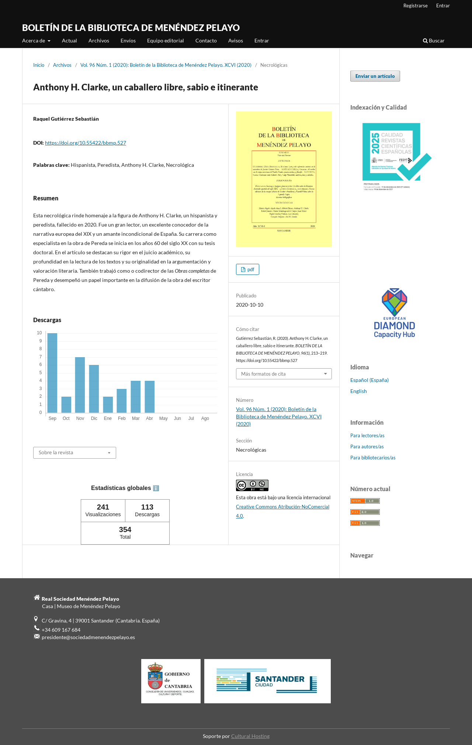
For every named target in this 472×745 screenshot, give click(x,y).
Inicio (38, 65)
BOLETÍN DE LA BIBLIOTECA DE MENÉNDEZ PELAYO (131, 27)
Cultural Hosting (250, 736)
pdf (250, 269)
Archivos (98, 40)
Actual (69, 40)
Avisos (235, 40)
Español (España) (369, 380)
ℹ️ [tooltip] (156, 488)
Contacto (206, 40)
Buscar (434, 40)
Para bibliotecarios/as (373, 458)
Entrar (261, 40)
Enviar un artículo (375, 76)
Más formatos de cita (263, 374)
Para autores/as (367, 446)
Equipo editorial (165, 40)
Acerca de (34, 40)
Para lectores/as (367, 435)
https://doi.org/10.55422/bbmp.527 (85, 142)
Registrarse (415, 5)
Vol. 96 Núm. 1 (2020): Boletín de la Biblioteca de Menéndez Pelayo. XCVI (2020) (165, 65)
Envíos (128, 40)
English (358, 391)
